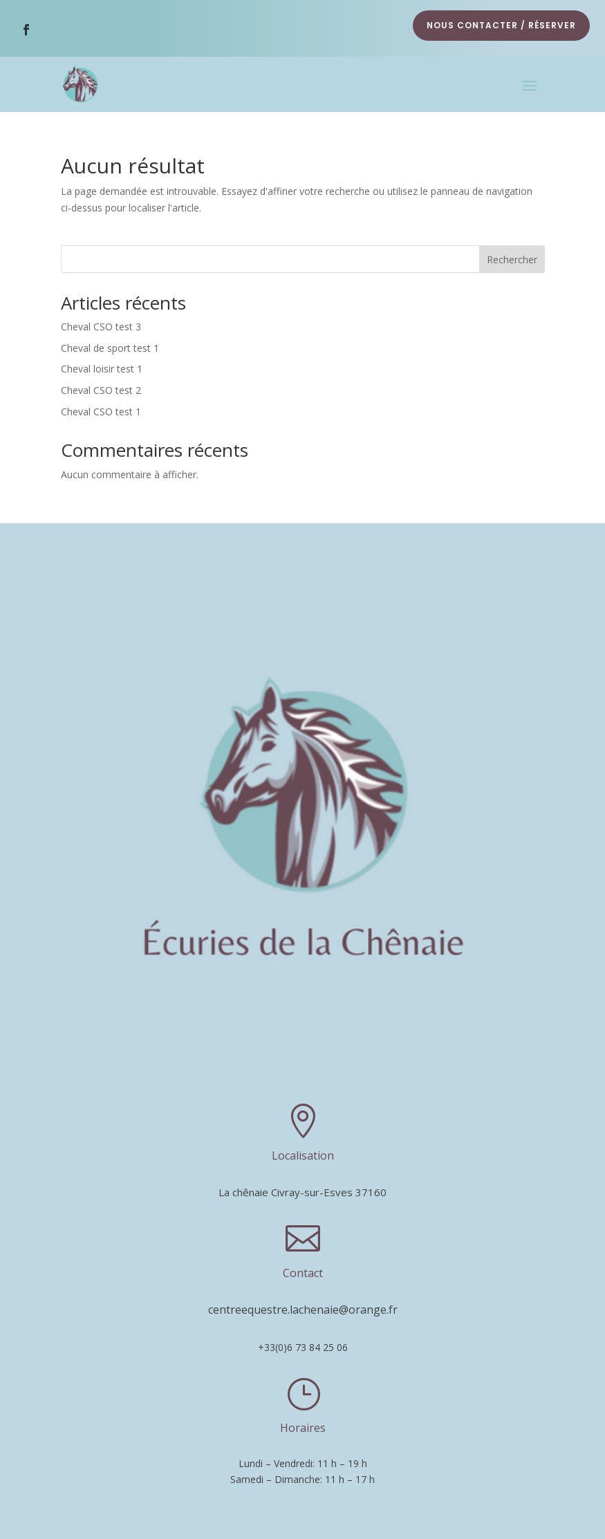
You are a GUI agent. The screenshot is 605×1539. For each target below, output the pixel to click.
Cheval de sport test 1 (110, 343)
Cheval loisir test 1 (101, 365)
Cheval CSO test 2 (101, 386)
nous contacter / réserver (501, 25)
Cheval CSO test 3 (101, 323)
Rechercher (512, 255)
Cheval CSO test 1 (101, 408)
